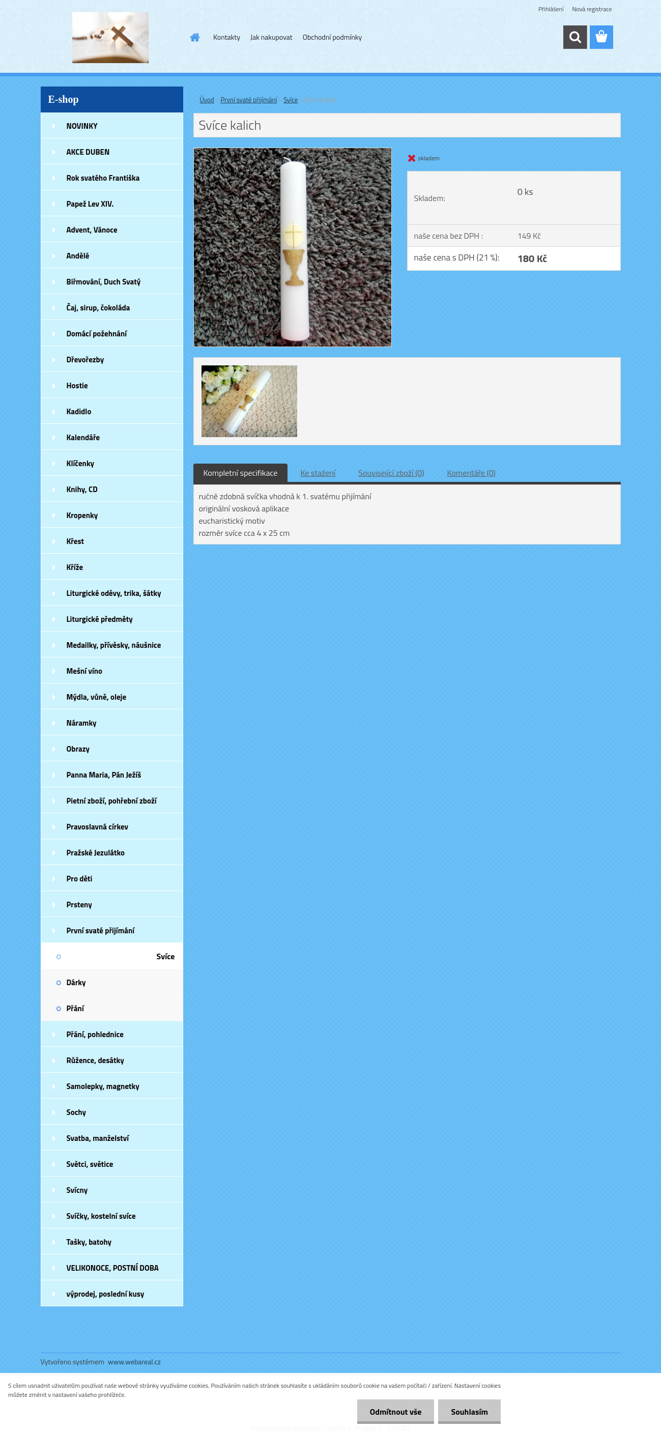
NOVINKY (82, 126)
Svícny (77, 1190)
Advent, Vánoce (92, 230)
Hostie (77, 385)
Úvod (207, 100)
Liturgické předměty (100, 619)
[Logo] (111, 37)
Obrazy (78, 749)
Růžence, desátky (95, 1060)
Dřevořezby (85, 359)
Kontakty (226, 37)
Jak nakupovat (271, 37)
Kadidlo (79, 411)
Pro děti (80, 878)
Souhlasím (469, 1412)
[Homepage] (194, 37)
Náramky (82, 723)
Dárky (76, 982)
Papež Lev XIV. (90, 204)
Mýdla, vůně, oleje (97, 697)
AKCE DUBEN (88, 152)
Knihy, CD (82, 489)
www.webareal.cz (134, 1361)
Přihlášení (550, 9)
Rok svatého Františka (103, 178)
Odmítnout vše (396, 1412)
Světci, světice (90, 1164)
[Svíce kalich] (293, 152)
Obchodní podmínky (332, 37)
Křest (75, 541)
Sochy (77, 1112)
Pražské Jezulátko (96, 852)
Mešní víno (85, 671)
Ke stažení (317, 473)
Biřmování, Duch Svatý (104, 282)
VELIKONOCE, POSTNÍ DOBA (113, 1268)
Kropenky (82, 515)
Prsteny (79, 904)
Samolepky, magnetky (103, 1086)
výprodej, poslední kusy (106, 1294)
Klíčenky (81, 463)
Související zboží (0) (391, 473)
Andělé (78, 256)
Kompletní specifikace (241, 473)
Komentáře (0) (471, 473)
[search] (575, 37)
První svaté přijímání (101, 930)
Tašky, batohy (89, 1242)
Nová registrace (592, 9)
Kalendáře (83, 437)
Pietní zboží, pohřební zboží (112, 801)
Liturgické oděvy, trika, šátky (114, 593)
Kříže (75, 567)
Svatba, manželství (98, 1138)
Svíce (166, 956)
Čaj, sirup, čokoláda (98, 307)
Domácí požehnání (97, 333)
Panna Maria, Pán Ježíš (104, 775)
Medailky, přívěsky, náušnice (114, 645)
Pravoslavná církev (98, 827)
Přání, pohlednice (95, 1034)
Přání (75, 1008)
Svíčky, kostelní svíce (101, 1216)
